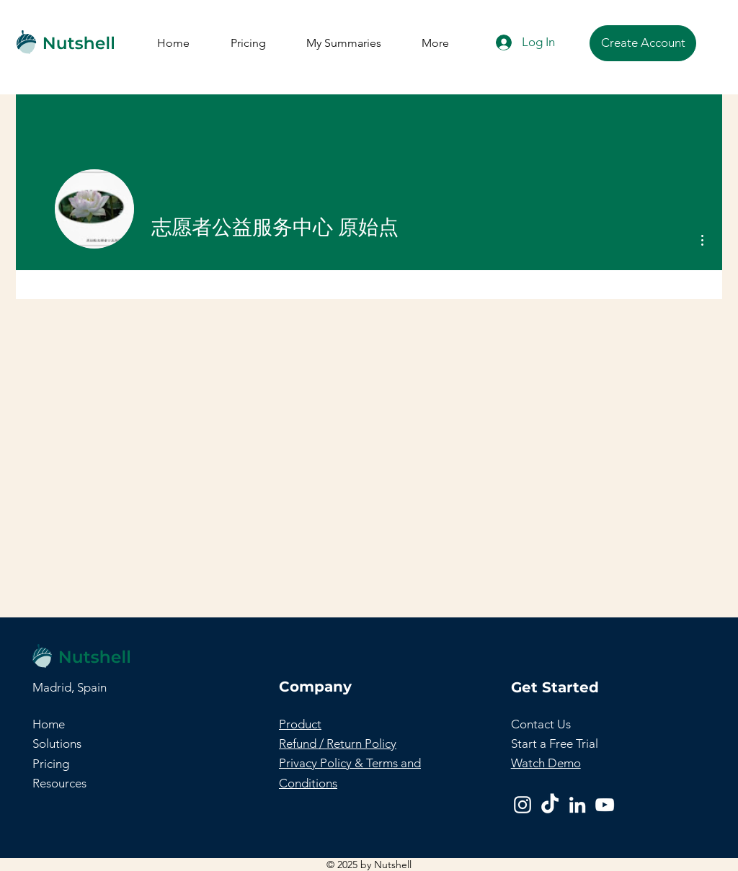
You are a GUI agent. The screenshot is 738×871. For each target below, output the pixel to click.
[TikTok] (549, 804)
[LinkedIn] (577, 804)
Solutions (56, 743)
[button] (541, 724)
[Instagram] (522, 804)
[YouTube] (604, 804)
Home (48, 724)
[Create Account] (643, 43)
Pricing (50, 763)
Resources (59, 783)
